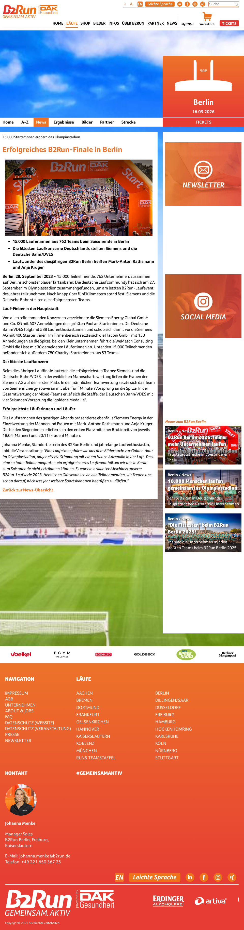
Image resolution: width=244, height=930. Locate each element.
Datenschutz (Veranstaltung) (38, 728)
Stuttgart (167, 757)
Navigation (19, 679)
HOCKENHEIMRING (173, 729)
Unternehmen (20, 705)
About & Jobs (19, 710)
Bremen (84, 700)
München (86, 750)
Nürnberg (166, 750)
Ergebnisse (64, 122)
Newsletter (18, 740)
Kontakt (16, 773)
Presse (12, 734)
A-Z (24, 122)
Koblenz (85, 743)
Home (58, 23)
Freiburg (164, 714)
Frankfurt (88, 714)
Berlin (162, 693)
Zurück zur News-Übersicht (28, 490)
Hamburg (165, 721)
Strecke (128, 122)
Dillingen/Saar (171, 700)
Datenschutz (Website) (29, 722)
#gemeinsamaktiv (99, 773)
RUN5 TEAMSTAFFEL (96, 757)
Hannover (87, 729)
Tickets (229, 23)
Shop (85, 23)
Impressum (16, 693)
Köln (160, 743)
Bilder (99, 23)
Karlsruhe (166, 736)
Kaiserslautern (93, 736)
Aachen (84, 693)
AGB (9, 698)
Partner (107, 122)
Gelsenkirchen (92, 721)
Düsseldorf (168, 707)
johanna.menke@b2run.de (44, 855)
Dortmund (87, 707)
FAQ (9, 716)
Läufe (83, 679)
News (172, 23)
